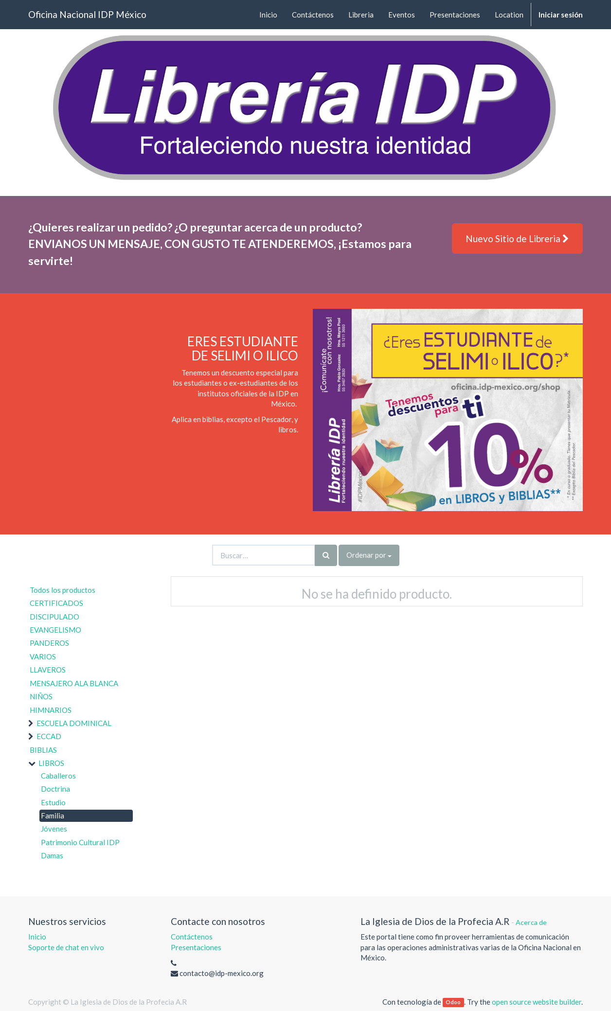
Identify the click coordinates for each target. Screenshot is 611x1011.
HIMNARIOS (51, 710)
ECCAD (48, 736)
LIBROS (51, 763)
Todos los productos (62, 589)
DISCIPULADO (54, 616)
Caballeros (58, 775)
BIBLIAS (43, 749)
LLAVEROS (48, 669)
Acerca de (531, 922)
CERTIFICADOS (56, 603)
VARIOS (43, 656)
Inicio (37, 936)
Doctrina (55, 788)
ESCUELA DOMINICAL (73, 723)
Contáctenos (192, 936)
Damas (52, 855)
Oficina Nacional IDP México (87, 14)
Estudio (53, 802)
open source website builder (536, 1001)
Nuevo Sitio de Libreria (517, 238)
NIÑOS (41, 696)
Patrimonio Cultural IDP (80, 842)
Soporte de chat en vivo (66, 947)
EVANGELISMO (55, 629)
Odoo (453, 1002)
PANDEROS (49, 643)
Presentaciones (196, 947)
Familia (52, 815)
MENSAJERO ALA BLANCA (74, 683)
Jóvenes (54, 828)
